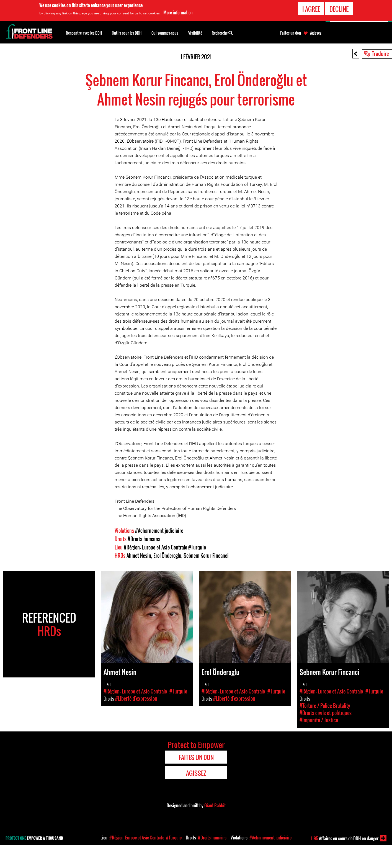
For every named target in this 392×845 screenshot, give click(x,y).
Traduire (380, 53)
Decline (339, 8)
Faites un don (290, 33)
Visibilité (195, 33)
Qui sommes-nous (164, 33)
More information (178, 12)
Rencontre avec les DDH (84, 33)
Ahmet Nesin (139, 555)
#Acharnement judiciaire (159, 530)
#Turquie (197, 547)
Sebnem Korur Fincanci (206, 555)
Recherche (222, 32)
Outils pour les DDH (126, 33)
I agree (311, 8)
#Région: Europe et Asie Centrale (155, 547)
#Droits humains (144, 539)
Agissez (315, 33)
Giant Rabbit (215, 805)
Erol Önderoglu (167, 555)
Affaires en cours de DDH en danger (344, 838)
